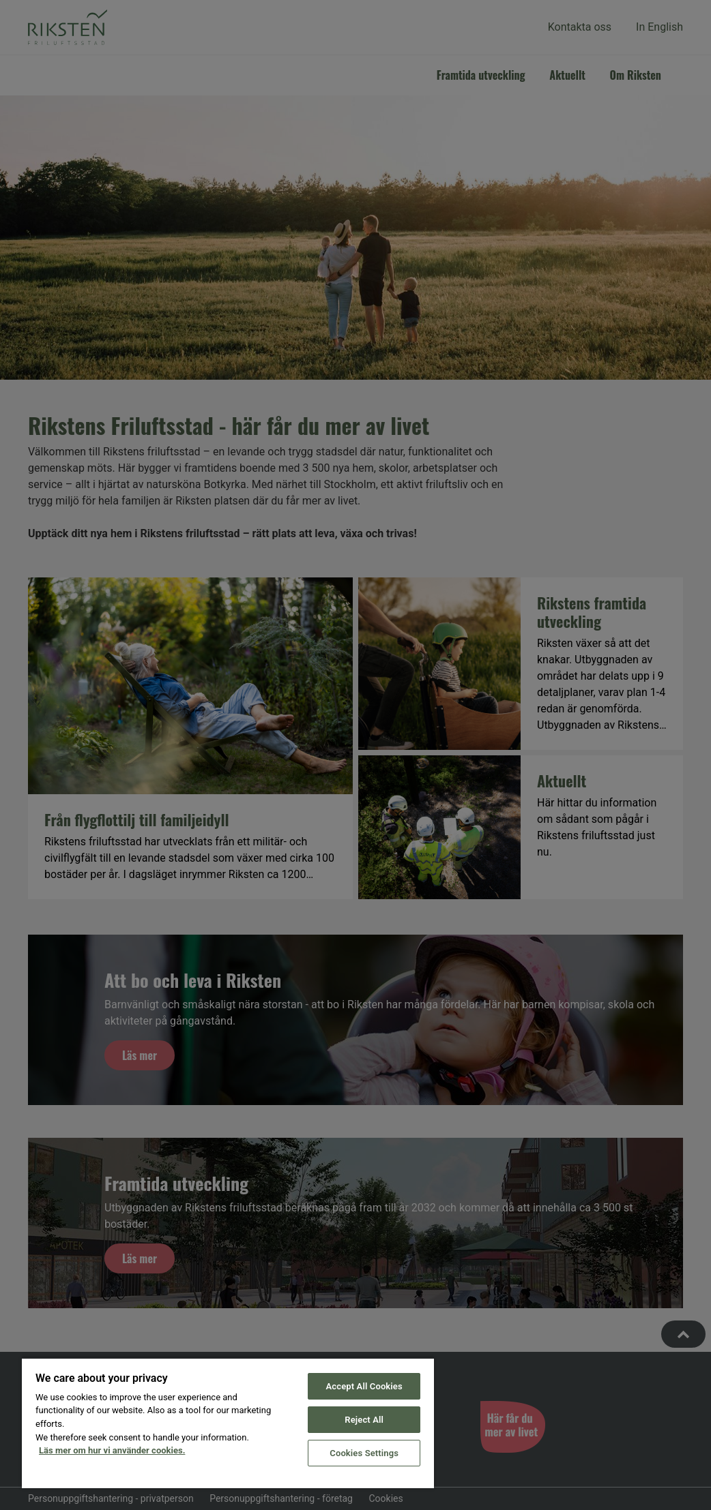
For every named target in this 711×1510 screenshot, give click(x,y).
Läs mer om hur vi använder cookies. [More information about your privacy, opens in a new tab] (112, 1450)
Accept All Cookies (364, 1386)
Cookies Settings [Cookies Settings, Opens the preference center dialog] (364, 1453)
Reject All (364, 1420)
